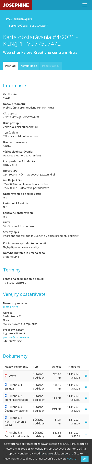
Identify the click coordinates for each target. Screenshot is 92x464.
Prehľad (10, 66)
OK (84, 459)
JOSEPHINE (16, 5)
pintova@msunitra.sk (16, 337)
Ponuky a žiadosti (52, 66)
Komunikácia (29, 66)
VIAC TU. (72, 458)
